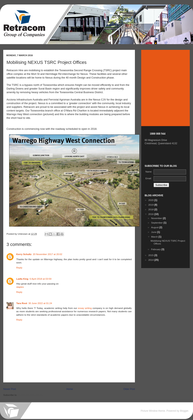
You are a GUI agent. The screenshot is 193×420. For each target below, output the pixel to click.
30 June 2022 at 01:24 (40, 303)
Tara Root (21, 303)
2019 (151, 204)
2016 (151, 214)
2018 (151, 209)
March (154, 236)
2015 (151, 255)
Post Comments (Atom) (30, 395)
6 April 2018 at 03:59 (40, 278)
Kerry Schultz (23, 254)
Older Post (129, 389)
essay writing (85, 308)
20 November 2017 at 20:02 (47, 254)
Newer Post (9, 389)
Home (69, 389)
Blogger (184, 410)
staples (20, 287)
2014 (151, 260)
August (155, 227)
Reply (19, 267)
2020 (151, 200)
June (154, 232)
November (157, 218)
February (156, 249)
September (157, 222)
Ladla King (22, 278)
